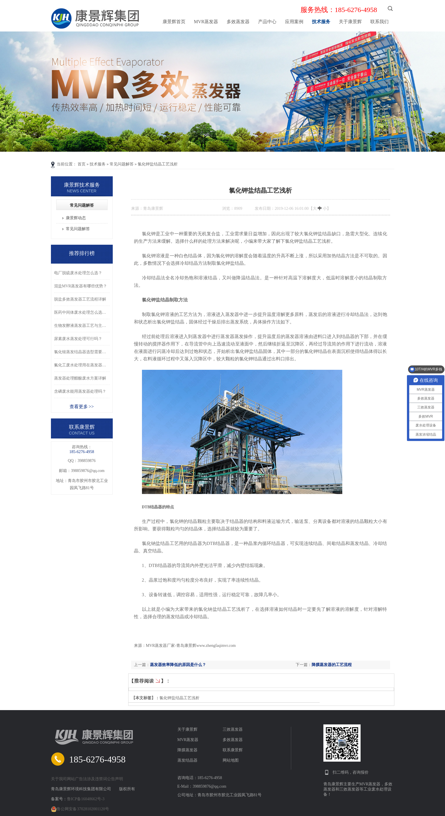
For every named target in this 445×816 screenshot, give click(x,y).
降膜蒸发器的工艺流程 (332, 665)
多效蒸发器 (238, 21)
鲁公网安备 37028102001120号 (80, 809)
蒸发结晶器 (187, 760)
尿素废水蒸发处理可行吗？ (78, 339)
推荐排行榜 (82, 253)
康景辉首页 (174, 21)
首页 (82, 164)
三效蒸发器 (233, 729)
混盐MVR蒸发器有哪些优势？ (80, 286)
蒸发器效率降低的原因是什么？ (178, 665)
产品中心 (267, 21)
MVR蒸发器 (206, 21)
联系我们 (379, 21)
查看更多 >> (82, 406)
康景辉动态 (76, 218)
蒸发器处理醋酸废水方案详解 (80, 378)
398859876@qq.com (88, 471)
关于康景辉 (350, 21)
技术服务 (321, 21)
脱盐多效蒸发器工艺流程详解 (80, 299)
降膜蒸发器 (187, 750)
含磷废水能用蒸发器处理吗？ (80, 391)
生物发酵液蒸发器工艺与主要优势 (82, 325)
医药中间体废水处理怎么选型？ (82, 312)
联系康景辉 (233, 750)
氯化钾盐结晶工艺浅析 (158, 164)
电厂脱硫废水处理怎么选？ (78, 273)
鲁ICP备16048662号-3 (85, 799)
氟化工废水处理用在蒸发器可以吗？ (82, 365)
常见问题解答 (122, 164)
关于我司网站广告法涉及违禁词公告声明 (87, 779)
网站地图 (231, 760)
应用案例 (294, 21)
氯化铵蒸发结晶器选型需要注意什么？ (82, 352)
